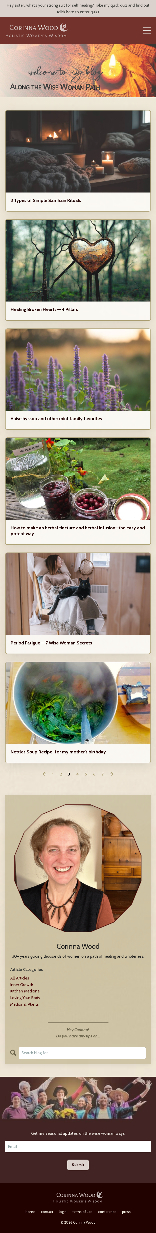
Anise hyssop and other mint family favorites (56, 418)
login (62, 1211)
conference (107, 1211)
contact (47, 1211)
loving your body (25, 997)
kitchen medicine (25, 991)
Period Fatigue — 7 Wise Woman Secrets (51, 643)
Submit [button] (78, 1164)
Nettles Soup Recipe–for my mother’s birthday (58, 752)
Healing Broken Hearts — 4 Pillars (44, 309)
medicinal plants (24, 1004)
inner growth (21, 984)
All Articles (19, 978)
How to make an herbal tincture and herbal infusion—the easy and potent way (78, 530)
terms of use (82, 1211)
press (126, 1211)
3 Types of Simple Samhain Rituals (46, 200)
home (30, 1211)
